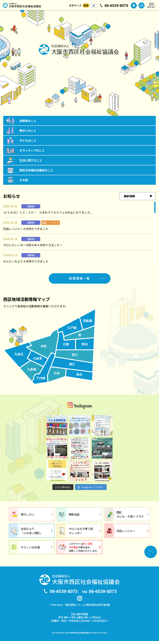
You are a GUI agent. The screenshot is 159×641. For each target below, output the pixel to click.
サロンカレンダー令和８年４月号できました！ (32, 245)
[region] (79, 232)
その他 (23, 180)
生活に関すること (30, 160)
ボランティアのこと (32, 150)
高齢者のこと (27, 121)
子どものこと (27, 140)
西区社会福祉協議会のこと (36, 170)
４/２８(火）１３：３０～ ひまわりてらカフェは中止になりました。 (48, 212)
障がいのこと (27, 130)
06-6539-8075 (116, 5)
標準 (85, 5)
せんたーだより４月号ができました (25, 261)
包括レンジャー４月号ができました (25, 229)
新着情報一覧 (79, 278)
